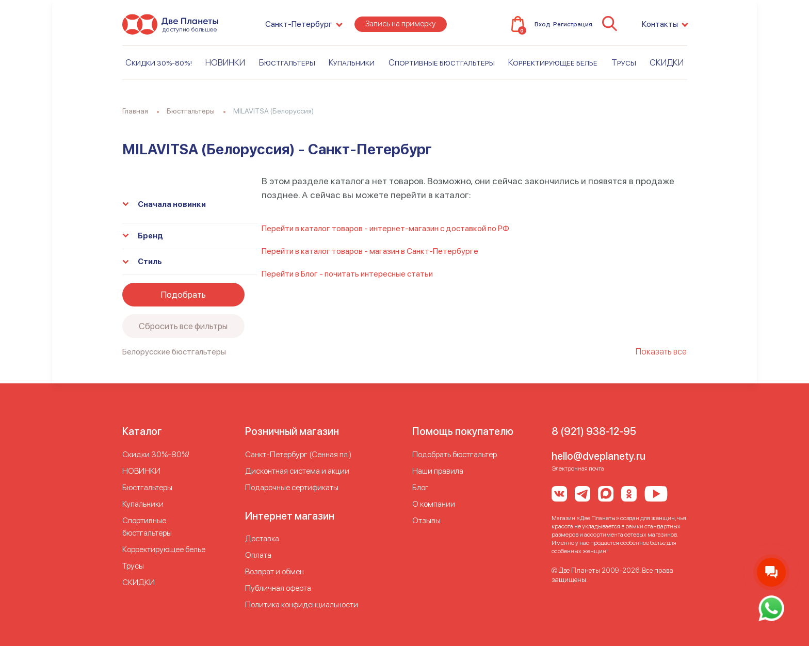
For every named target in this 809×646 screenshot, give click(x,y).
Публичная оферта (278, 588)
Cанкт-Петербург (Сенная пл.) (298, 454)
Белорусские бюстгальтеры (174, 352)
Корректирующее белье (552, 65)
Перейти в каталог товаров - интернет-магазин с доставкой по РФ (385, 228)
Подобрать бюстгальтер (454, 454)
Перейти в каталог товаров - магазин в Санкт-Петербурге (370, 251)
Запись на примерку (400, 26)
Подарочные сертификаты (291, 487)
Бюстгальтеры (287, 65)
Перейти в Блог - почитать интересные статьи (347, 274)
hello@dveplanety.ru (598, 456)
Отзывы (426, 520)
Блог (420, 487)
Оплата (258, 555)
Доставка (262, 538)
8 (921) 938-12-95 (594, 431)
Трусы (623, 65)
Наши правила (437, 471)
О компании (433, 504)
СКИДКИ (667, 65)
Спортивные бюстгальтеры (442, 65)
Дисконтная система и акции (297, 471)
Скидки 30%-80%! (158, 65)
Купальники (352, 65)
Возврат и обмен (274, 571)
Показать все (661, 351)
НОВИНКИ (225, 65)
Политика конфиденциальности (301, 604)
